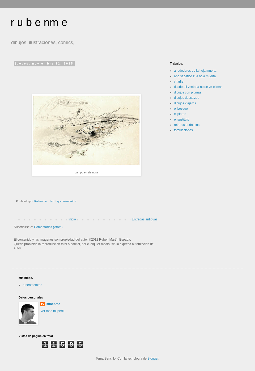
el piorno (180, 114)
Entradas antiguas (145, 219)
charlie (178, 81)
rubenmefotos (32, 285)
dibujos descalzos (186, 98)
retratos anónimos (186, 125)
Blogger (152, 358)
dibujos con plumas (187, 92)
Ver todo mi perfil (52, 311)
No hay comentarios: (64, 201)
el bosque (181, 108)
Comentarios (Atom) (48, 227)
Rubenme (53, 304)
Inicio (72, 219)
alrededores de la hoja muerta (195, 71)
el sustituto (181, 119)
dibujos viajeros (185, 103)
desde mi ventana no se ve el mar (198, 87)
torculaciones (183, 130)
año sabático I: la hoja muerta (195, 76)
